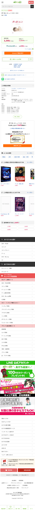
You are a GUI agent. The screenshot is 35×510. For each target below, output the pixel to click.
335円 (26, 226)
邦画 (5, 15)
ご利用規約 (25, 485)
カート (31, 508)
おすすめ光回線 (5, 441)
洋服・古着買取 (5, 349)
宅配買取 (10, 470)
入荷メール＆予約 (16, 59)
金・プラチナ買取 (6, 355)
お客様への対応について (13, 485)
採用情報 (21, 480)
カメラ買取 (4, 332)
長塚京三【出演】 (17, 65)
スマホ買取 (4, 342)
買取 (32, 2)
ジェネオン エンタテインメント (19, 88)
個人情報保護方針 (28, 483)
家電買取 (4, 329)
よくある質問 (18, 153)
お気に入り (10, 508)
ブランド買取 (5, 352)
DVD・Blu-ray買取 (6, 296)
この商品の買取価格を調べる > (17, 128)
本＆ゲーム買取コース (7, 279)
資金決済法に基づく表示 (13, 488)
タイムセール (5, 271)
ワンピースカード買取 (7, 322)
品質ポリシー (5, 483)
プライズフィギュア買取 (8, 309)
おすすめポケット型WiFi (8, 435)
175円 (9, 226)
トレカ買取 (4, 316)
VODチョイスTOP (6, 422)
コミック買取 (5, 286)
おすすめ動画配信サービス (8, 428)
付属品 (3, 157)
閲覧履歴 (24, 508)
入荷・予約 (17, 508)
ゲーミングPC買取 (6, 336)
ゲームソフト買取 (6, 289)
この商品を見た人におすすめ (18, 192)
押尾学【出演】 (17, 67)
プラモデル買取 (5, 312)
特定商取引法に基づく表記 (17, 495)
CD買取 (3, 299)
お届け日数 (17, 157)
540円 (9, 229)
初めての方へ (5, 451)
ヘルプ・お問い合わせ (7, 455)
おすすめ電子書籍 (6, 425)
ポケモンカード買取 (7, 319)
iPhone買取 (5, 345)
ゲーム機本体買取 (6, 293)
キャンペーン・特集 (7, 268)
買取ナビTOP (5, 418)
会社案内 (14, 480)
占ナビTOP (4, 445)
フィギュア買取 (5, 306)
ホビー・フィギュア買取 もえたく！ (11, 303)
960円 (26, 229)
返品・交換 (25, 157)
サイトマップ (25, 488)
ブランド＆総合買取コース (8, 326)
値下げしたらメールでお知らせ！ (17, 70)
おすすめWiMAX (6, 438)
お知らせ (4, 448)
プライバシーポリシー (16, 483)
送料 (10, 157)
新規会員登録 (27, 470)
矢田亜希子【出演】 (18, 64)
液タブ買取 (4, 339)
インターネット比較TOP (8, 431)
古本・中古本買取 (6, 283)
